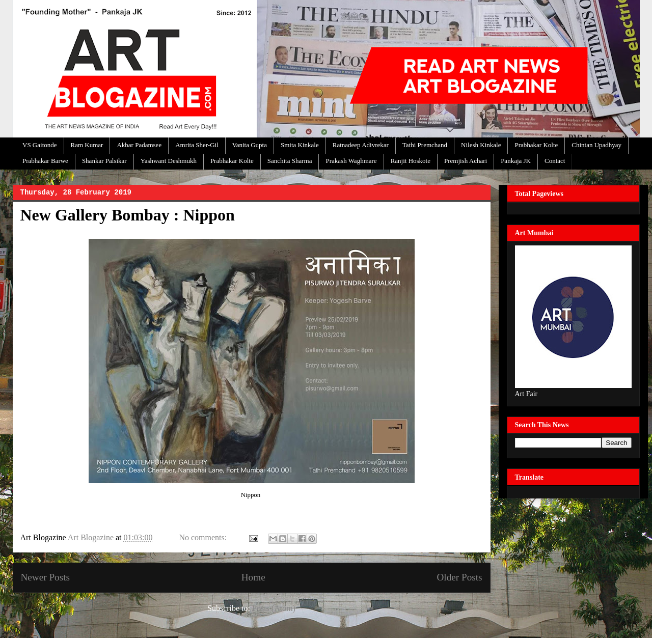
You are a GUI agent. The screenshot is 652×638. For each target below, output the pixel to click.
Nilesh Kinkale (481, 145)
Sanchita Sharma (289, 160)
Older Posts (459, 577)
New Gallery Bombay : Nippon (127, 215)
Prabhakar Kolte (536, 145)
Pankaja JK (516, 160)
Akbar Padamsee (139, 145)
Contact (555, 160)
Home (253, 577)
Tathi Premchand (424, 145)
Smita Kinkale (300, 145)
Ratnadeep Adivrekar (361, 145)
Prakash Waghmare (350, 160)
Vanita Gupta (249, 145)
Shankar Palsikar (104, 160)
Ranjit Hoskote (410, 160)
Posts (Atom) (273, 608)
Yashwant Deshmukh (169, 160)
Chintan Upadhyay (596, 145)
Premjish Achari (465, 160)
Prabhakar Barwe (45, 160)
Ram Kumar (87, 145)
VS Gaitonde (39, 145)
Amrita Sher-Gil (197, 145)
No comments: (204, 537)
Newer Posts (45, 577)
